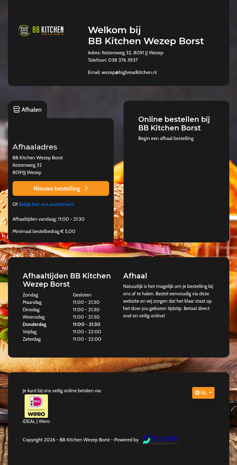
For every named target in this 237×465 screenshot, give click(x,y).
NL (201, 393)
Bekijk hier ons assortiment (46, 204)
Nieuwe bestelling (61, 188)
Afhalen (27, 109)
